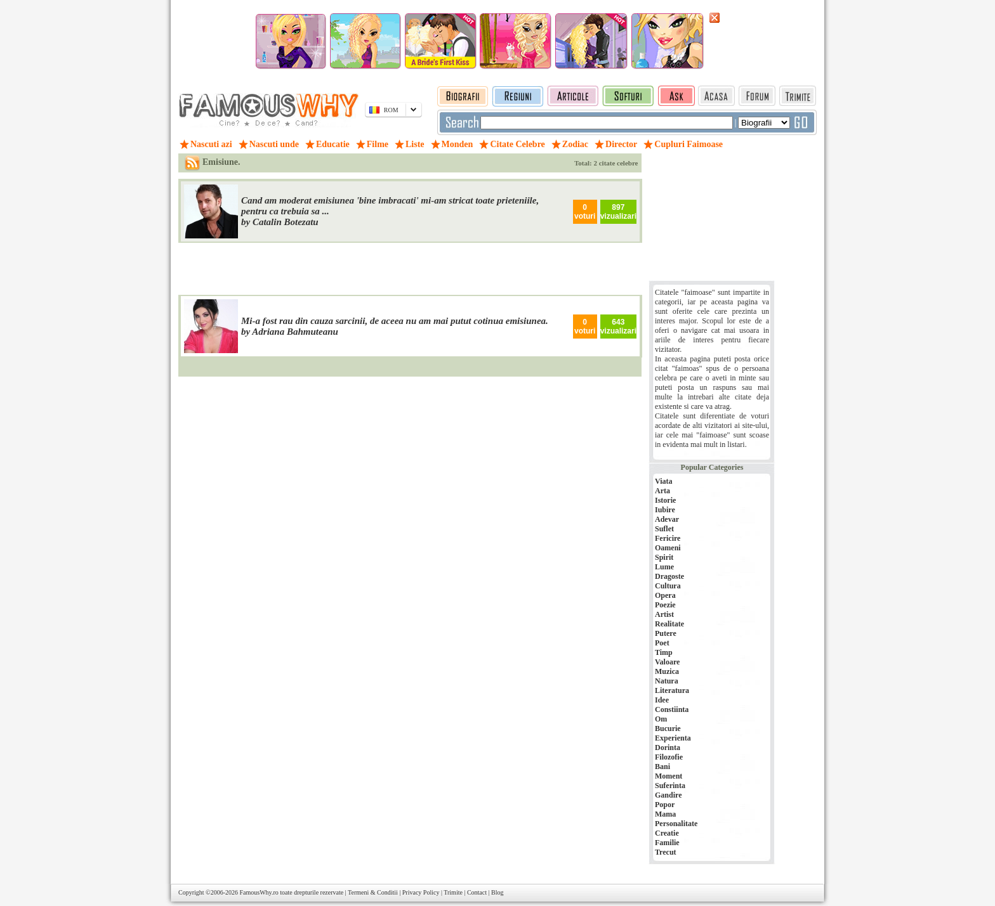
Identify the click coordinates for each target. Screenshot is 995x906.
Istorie (665, 500)
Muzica (667, 671)
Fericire (667, 538)
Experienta (673, 738)
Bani (662, 766)
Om (661, 719)
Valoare (667, 661)
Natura (666, 680)
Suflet (664, 528)
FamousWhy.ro (258, 892)
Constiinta (672, 709)
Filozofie (669, 757)
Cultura (668, 585)
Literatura (672, 690)
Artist (664, 614)
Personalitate (676, 823)
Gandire (668, 795)
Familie (667, 842)
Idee (662, 700)
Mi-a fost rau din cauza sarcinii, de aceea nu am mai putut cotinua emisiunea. (394, 321)
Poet (662, 642)
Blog (497, 892)
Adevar (667, 519)
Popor (665, 804)
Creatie (667, 833)
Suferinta (670, 785)
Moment (668, 776)
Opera (665, 595)
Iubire (665, 509)
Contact (477, 892)
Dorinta (667, 747)
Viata (664, 481)
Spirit (664, 557)
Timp (664, 652)
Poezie (665, 604)
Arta (662, 490)
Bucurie (668, 728)
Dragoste (669, 576)
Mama (665, 814)
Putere (665, 633)
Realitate (669, 623)
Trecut (665, 852)
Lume (664, 566)
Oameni (668, 547)
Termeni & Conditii (373, 892)
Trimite (453, 892)
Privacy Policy (421, 892)
